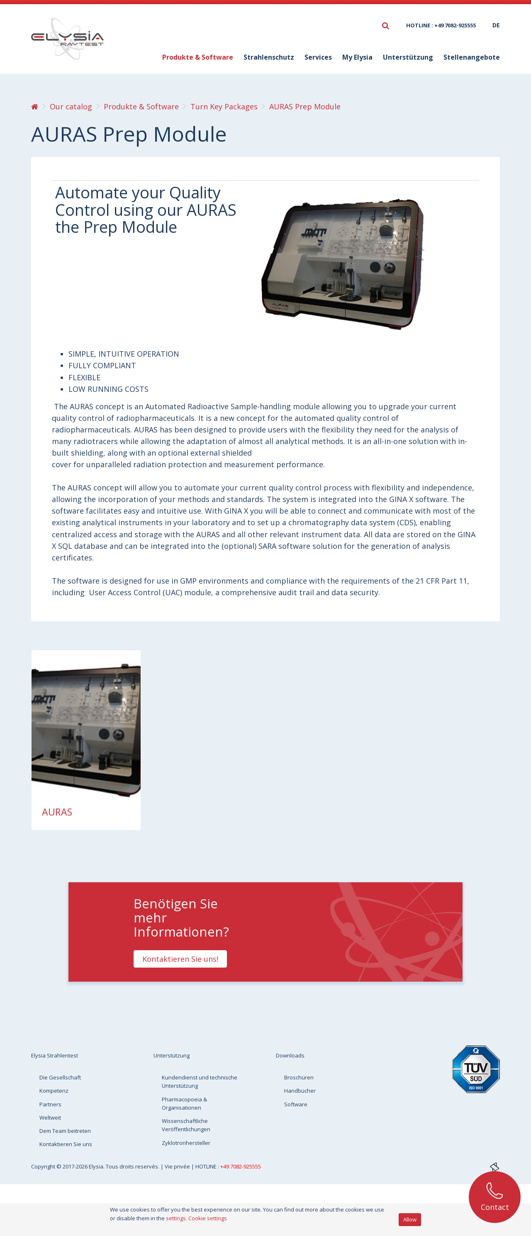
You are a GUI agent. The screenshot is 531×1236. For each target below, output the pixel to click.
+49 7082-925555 (240, 1166)
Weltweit (50, 1117)
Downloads (290, 1055)
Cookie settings (207, 1218)
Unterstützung (408, 57)
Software (295, 1104)
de (496, 25)
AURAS (57, 811)
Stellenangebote (471, 57)
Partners (50, 1104)
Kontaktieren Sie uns (65, 1144)
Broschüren (299, 1077)
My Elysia (357, 57)
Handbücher (300, 1090)
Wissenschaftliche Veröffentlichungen (186, 1125)
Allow (410, 1219)
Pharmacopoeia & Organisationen (184, 1103)
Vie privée (178, 1166)
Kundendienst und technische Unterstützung (199, 1081)
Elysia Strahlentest (54, 1055)
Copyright (43, 1166)
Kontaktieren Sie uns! (180, 959)
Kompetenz (53, 1090)
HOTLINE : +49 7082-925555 (441, 25)
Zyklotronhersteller (186, 1143)
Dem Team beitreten (65, 1131)
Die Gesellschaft (60, 1077)
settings (176, 1218)
